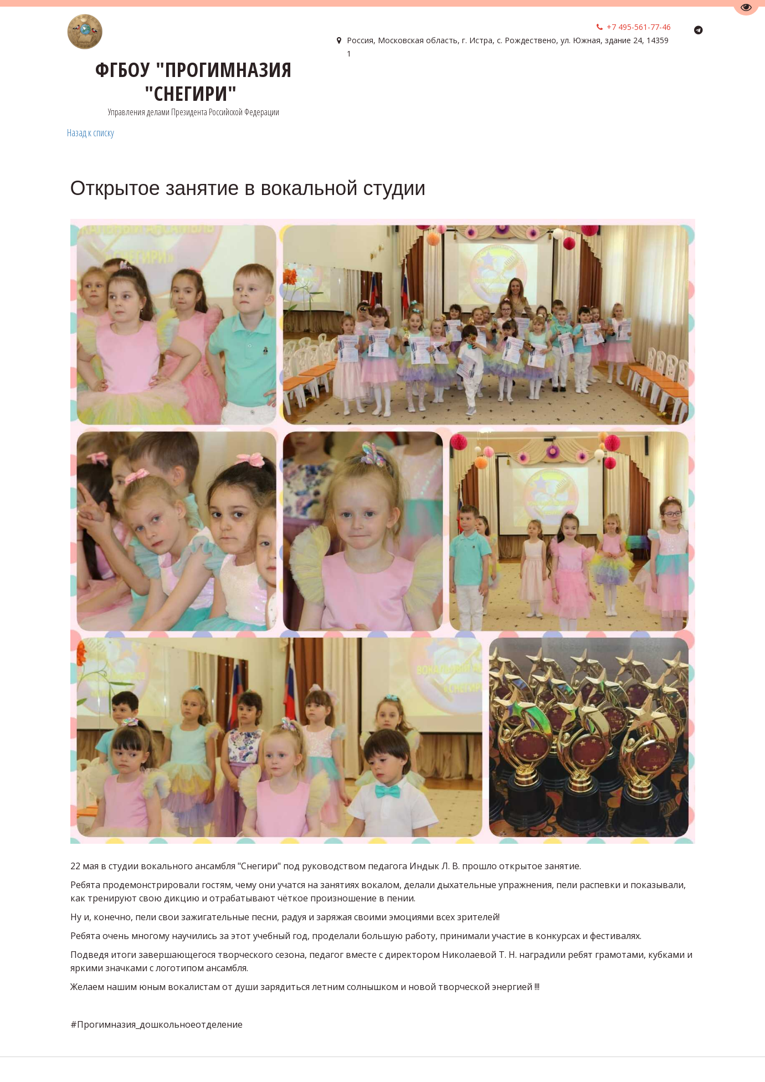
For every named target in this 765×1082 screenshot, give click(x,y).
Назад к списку (90, 132)
